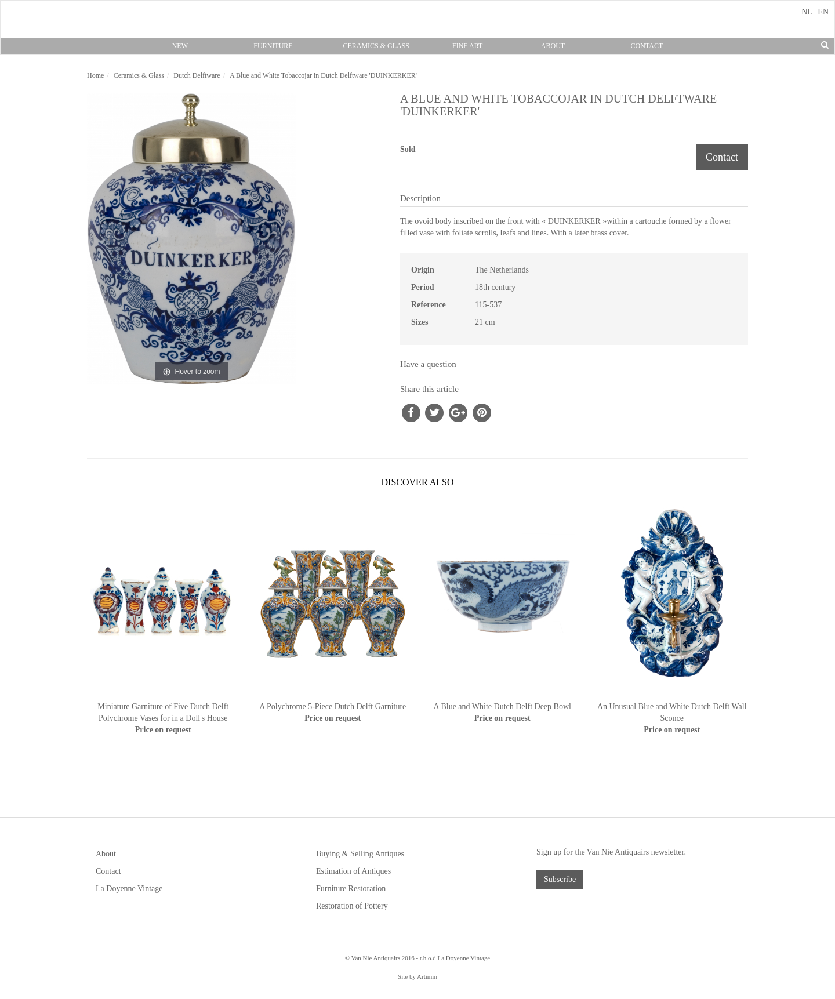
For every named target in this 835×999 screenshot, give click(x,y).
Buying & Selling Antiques (360, 853)
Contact (647, 46)
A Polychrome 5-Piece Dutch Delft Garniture (332, 706)
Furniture (272, 46)
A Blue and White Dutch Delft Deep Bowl (502, 706)
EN (823, 12)
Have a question (428, 364)
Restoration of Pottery (352, 906)
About (553, 46)
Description (420, 198)
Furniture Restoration (351, 888)
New (180, 46)
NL (806, 12)
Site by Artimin (417, 976)
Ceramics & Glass (376, 46)
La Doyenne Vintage (129, 888)
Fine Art (467, 46)
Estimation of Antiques (353, 871)
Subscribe (560, 879)
